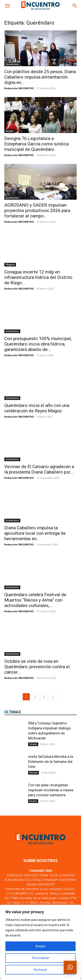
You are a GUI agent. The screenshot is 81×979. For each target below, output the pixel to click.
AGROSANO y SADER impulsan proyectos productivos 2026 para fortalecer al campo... (37, 210)
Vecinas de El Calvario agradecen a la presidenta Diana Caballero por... (39, 469)
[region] (40, 942)
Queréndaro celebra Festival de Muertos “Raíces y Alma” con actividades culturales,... (35, 600)
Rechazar (40, 969)
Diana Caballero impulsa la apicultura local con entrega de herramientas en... (35, 533)
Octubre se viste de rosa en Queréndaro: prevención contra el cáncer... (37, 667)
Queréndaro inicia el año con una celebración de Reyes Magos (36, 408)
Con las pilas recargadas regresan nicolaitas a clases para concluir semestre (50, 790)
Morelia (33, 772)
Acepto (41, 946)
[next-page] (53, 696)
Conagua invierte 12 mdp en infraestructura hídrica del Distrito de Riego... (38, 277)
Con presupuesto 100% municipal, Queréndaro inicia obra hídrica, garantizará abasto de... (38, 344)
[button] (7, 6)
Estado (9, 131)
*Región (10, 264)
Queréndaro (12, 64)
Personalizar (40, 958)
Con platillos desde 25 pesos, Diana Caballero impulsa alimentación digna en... (40, 77)
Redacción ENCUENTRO (19, 88)
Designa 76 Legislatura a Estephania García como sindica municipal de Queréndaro (36, 144)
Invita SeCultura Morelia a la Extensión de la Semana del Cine (50, 761)
